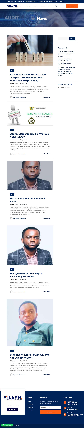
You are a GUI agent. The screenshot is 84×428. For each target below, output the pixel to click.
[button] (7, 425)
